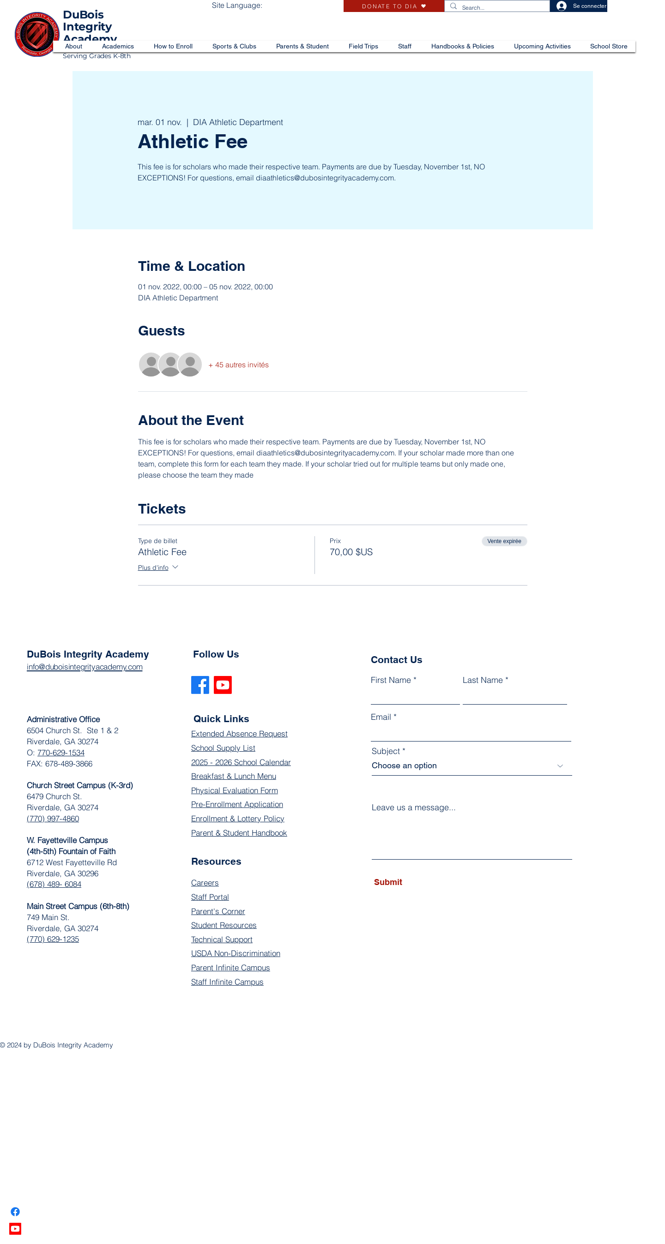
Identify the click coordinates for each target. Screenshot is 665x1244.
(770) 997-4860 (53, 818)
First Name (391, 680)
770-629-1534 (61, 752)
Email (381, 717)
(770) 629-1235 (53, 939)
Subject (386, 751)
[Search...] (496, 8)
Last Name (483, 680)
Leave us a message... (414, 807)
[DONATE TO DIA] (394, 6)
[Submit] (416, 882)
